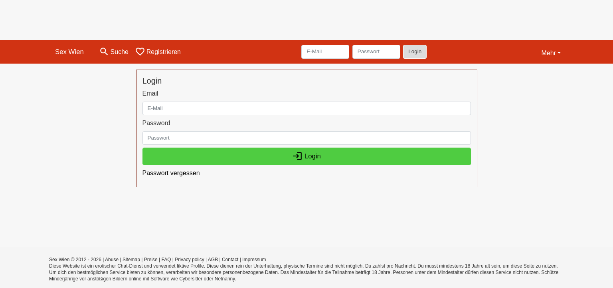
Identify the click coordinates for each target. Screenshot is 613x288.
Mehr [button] (548, 53)
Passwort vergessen (171, 173)
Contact (230, 259)
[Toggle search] (114, 52)
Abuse (112, 259)
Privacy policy (189, 259)
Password (156, 123)
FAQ (166, 259)
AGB (213, 259)
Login (414, 51)
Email (150, 93)
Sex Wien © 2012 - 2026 (75, 259)
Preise (151, 259)
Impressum (254, 259)
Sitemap (131, 259)
